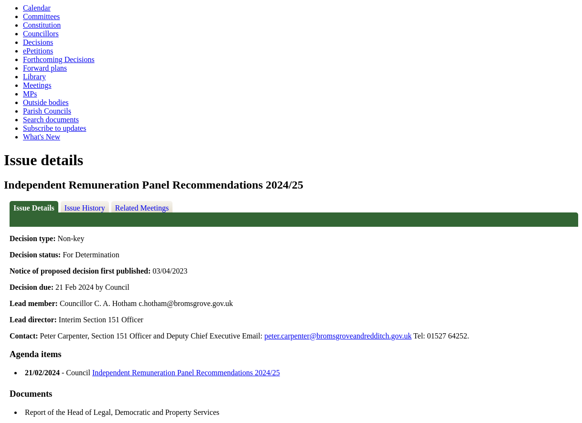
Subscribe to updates (54, 128)
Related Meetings (142, 208)
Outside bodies (46, 102)
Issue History (85, 208)
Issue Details (33, 208)
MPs (30, 94)
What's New (41, 137)
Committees (41, 16)
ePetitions (38, 51)
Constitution (42, 25)
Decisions (38, 42)
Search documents (51, 120)
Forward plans (45, 68)
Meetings (37, 85)
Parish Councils (47, 111)
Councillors (41, 34)
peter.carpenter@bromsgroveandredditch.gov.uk (337, 336)
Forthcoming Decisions (59, 59)
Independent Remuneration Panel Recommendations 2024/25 (186, 373)
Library (34, 77)
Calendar (37, 8)
